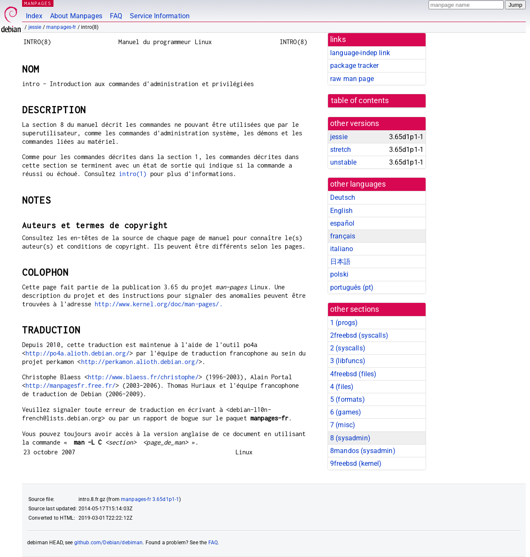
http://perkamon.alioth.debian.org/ (140, 361)
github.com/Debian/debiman (108, 543)
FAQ (116, 16)
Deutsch (342, 197)
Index (34, 16)
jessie (35, 27)
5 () (347, 399)
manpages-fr (61, 27)
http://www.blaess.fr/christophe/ (143, 377)
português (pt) (351, 287)
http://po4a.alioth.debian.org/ (77, 353)
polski (339, 274)
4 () (341, 387)
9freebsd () (356, 463)
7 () (342, 425)
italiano (341, 249)
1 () (344, 323)
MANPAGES (37, 3)
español (342, 223)
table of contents (360, 100)
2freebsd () (359, 335)
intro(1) (132, 173)
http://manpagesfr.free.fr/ (70, 385)
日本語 (340, 262)
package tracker (354, 66)
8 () (350, 438)
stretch (340, 150)
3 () (347, 361)
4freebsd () (353, 374)
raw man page (352, 79)
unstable (343, 162)
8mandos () (362, 451)
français (342, 236)
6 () (345, 412)
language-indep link (360, 53)
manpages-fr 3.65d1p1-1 (150, 499)
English (341, 211)
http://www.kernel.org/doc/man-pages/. (159, 304)
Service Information (160, 16)
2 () (347, 348)
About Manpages (76, 16)
